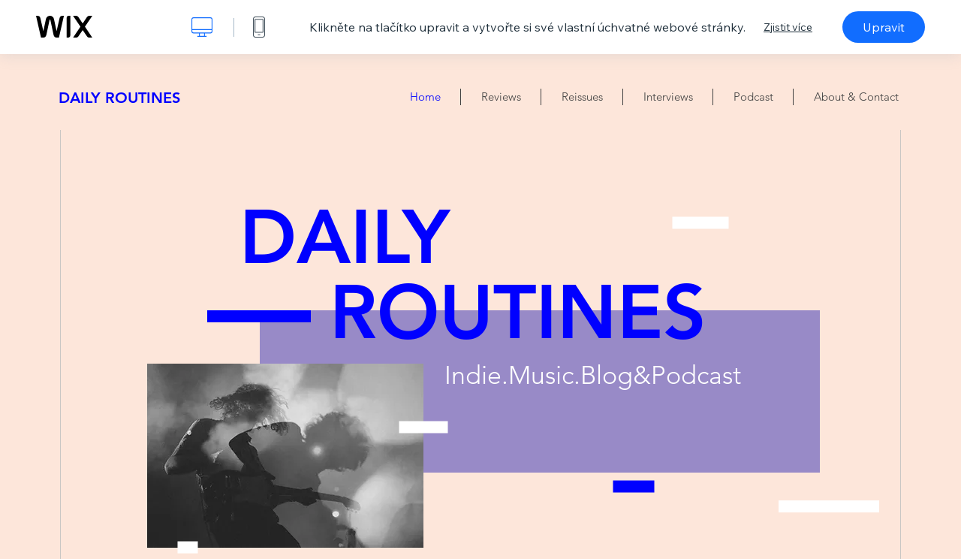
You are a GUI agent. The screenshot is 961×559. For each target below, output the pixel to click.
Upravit (884, 27)
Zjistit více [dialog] (788, 27)
